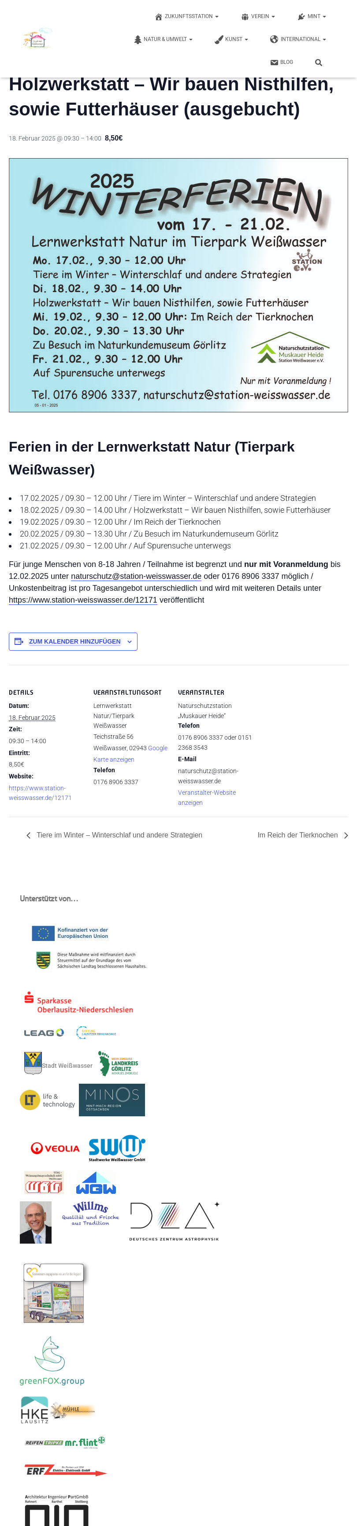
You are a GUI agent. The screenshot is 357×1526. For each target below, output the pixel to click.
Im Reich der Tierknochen (298, 835)
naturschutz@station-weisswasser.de (136, 576)
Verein (258, 16)
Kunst (231, 39)
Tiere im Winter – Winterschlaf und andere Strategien (119, 835)
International (298, 39)
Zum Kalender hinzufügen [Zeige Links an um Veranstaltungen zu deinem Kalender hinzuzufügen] (75, 641)
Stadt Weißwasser (58, 1063)
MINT (311, 16)
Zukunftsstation (186, 16)
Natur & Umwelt (163, 39)
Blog (281, 62)
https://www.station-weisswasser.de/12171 (83, 600)
